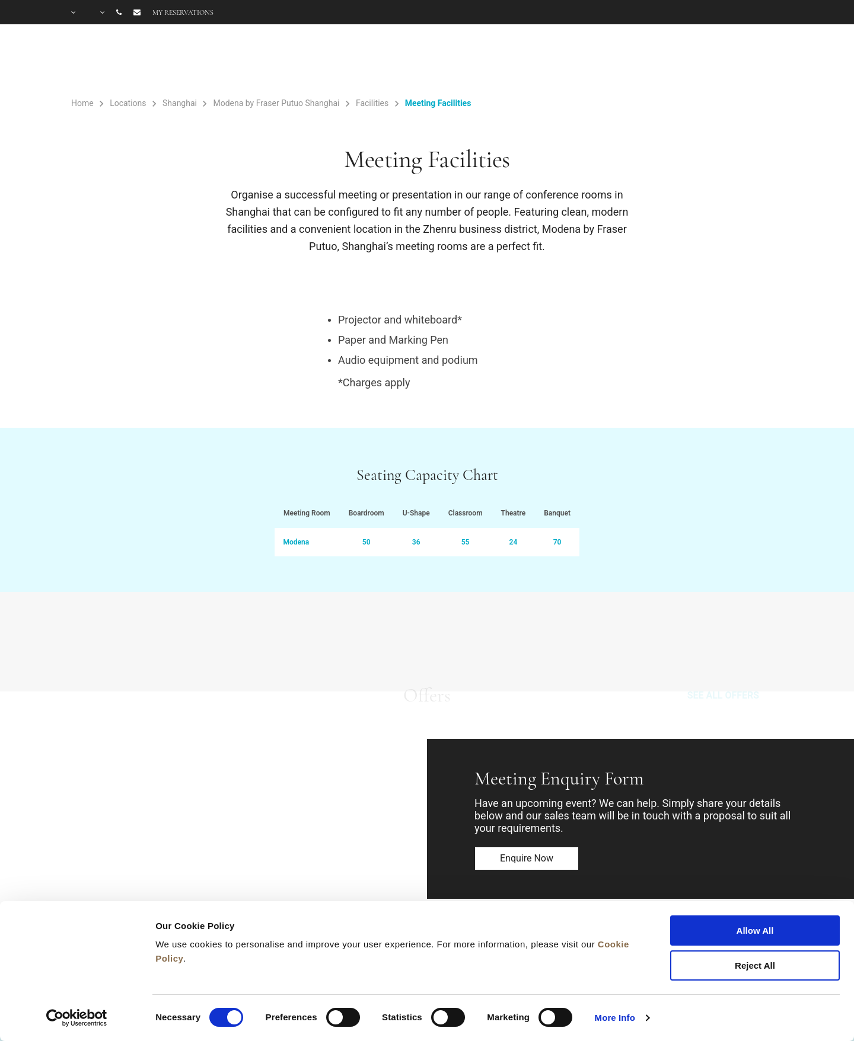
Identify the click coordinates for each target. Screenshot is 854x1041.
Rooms (460, 60)
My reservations (183, 12)
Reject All (755, 965)
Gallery (644, 60)
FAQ (697, 60)
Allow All (755, 930)
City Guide (757, 60)
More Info (615, 1018)
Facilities (525, 60)
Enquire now (526, 858)
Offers (589, 60)
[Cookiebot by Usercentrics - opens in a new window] (77, 1018)
